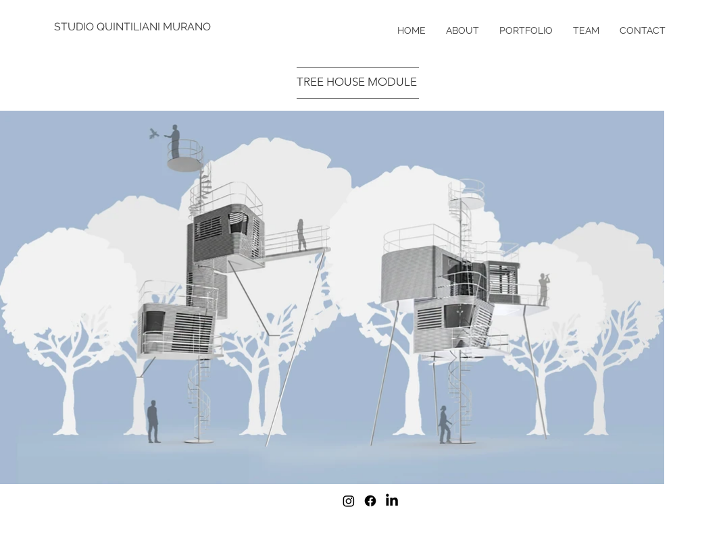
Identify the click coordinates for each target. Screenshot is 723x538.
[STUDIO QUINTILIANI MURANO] (133, 27)
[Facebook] (370, 500)
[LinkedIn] (391, 500)
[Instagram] (348, 500)
